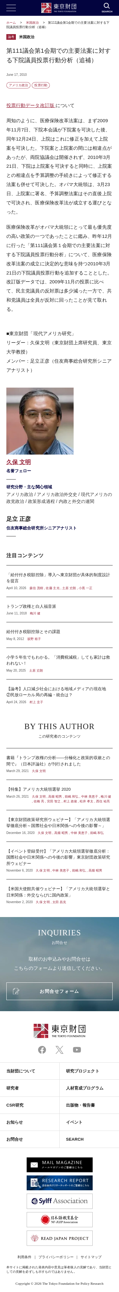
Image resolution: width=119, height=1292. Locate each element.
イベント (74, 1122)
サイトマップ (91, 1257)
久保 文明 (18, 462)
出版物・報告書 (80, 1105)
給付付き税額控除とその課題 (59, 635)
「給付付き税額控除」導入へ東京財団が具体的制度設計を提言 (59, 581)
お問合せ (14, 1139)
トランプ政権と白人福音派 (59, 609)
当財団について (21, 1071)
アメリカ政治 (18, 85)
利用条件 (24, 1257)
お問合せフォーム (59, 991)
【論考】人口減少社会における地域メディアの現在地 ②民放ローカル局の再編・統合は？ (59, 691)
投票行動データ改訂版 (31, 105)
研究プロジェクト (82, 1071)
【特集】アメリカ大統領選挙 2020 (59, 795)
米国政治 (33, 22)
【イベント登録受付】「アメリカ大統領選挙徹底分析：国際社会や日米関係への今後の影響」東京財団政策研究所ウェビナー (59, 860)
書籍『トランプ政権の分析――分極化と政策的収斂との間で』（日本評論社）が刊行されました (59, 764)
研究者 (12, 1088)
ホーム (11, 22)
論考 (11, 37)
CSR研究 (14, 1105)
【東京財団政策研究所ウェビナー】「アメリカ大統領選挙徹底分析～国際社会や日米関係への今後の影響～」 (59, 826)
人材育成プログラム (84, 1088)
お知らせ (14, 1122)
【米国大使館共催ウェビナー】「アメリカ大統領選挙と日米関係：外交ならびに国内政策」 (59, 891)
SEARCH (74, 1139)
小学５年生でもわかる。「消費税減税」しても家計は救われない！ (59, 663)
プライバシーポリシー (56, 1257)
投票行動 (40, 85)
